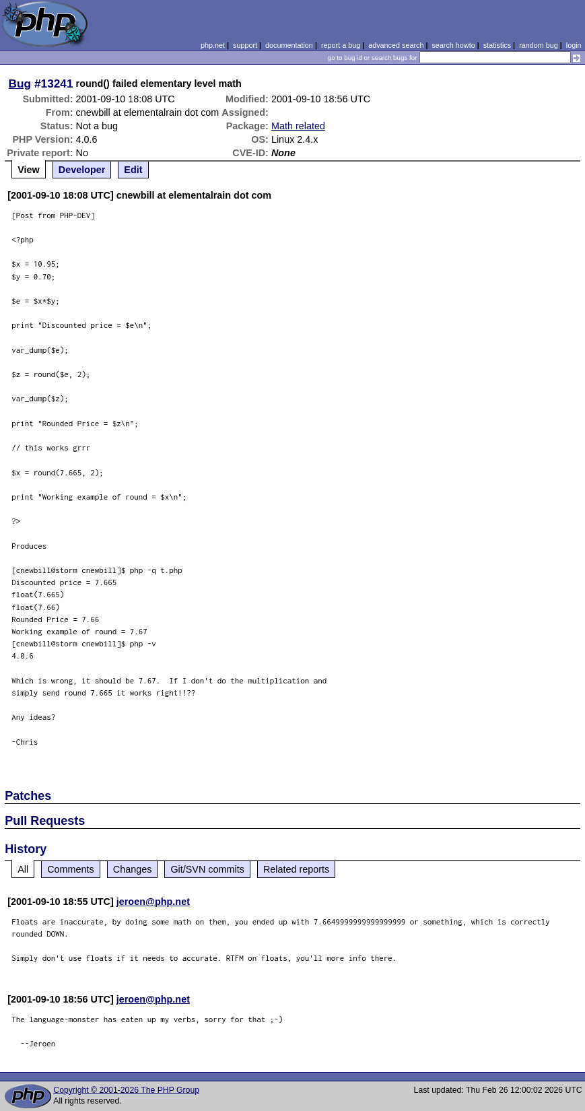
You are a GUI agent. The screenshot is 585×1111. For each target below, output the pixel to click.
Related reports (296, 869)
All (23, 869)
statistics (497, 45)
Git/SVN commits (207, 869)
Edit (133, 169)
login (574, 45)
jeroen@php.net (153, 901)
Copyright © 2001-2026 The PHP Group (126, 1090)
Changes (132, 869)
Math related (298, 126)
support (245, 45)
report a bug (340, 45)
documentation (289, 45)
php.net (213, 45)
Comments (70, 869)
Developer (82, 169)
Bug (20, 83)
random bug (538, 45)
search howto (453, 45)
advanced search (395, 45)
